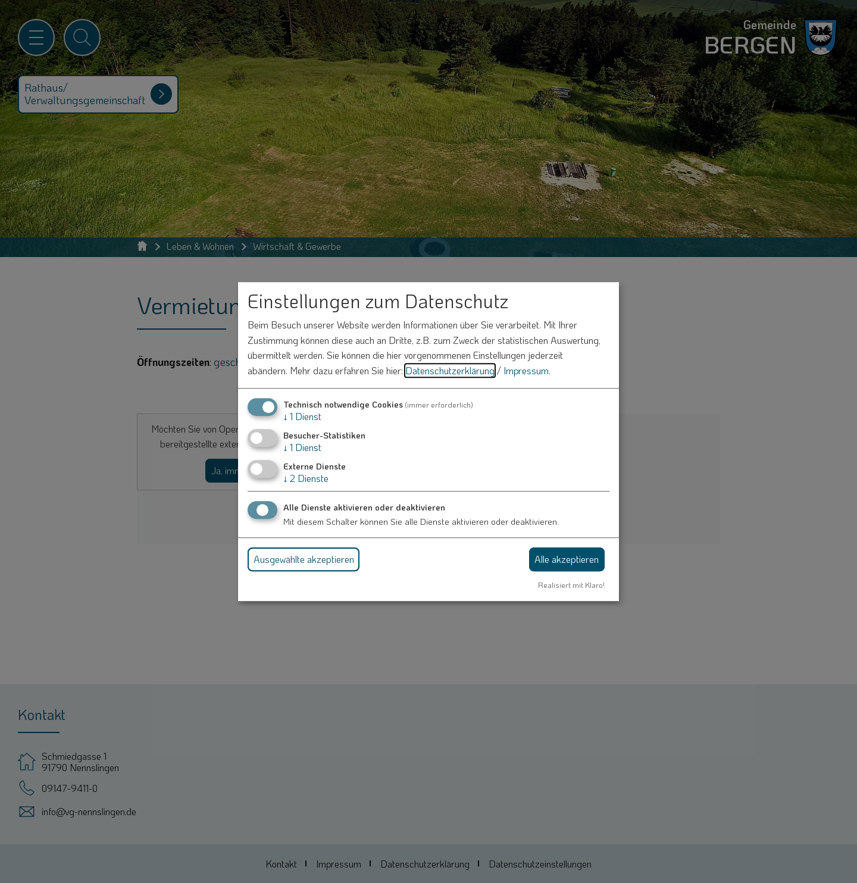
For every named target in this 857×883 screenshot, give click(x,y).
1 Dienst (302, 416)
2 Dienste (306, 478)
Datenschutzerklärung (450, 370)
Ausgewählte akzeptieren (304, 559)
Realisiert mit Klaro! (571, 585)
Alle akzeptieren (566, 559)
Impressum (526, 370)
